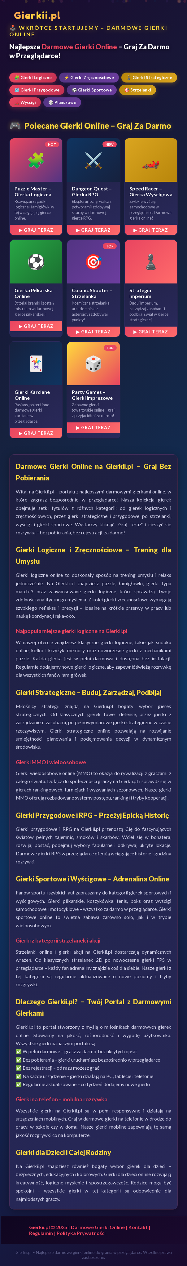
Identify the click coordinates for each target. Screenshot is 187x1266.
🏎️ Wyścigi (25, 102)
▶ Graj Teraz (36, 230)
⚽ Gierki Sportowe (92, 89)
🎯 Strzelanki (137, 89)
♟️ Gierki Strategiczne (149, 77)
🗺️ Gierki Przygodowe (36, 89)
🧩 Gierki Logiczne (33, 77)
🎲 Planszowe (62, 102)
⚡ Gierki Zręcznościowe (89, 77)
